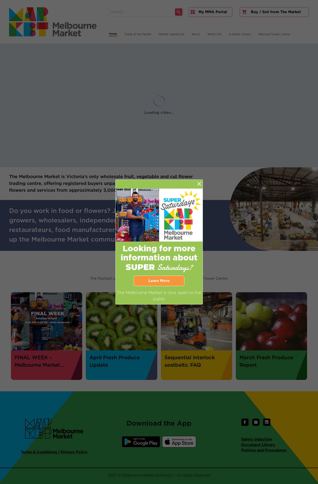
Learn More (159, 281)
